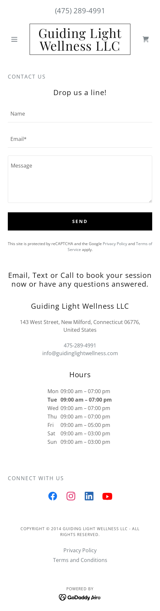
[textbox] (80, 113)
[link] (80, 39)
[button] (19, 39)
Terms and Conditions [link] (80, 560)
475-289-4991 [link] (80, 345)
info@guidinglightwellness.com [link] (80, 353)
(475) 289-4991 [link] (80, 10)
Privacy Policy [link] (115, 243)
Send (80, 221)
